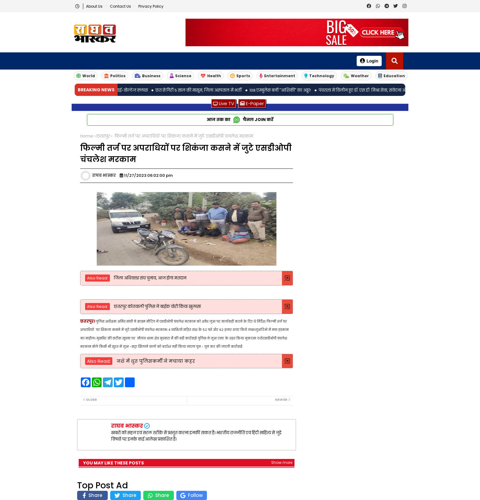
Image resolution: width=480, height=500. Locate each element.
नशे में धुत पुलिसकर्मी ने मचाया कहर (155, 361)
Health (211, 75)
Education (391, 75)
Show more (281, 462)
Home (86, 136)
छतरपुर (103, 136)
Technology (319, 75)
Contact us (121, 6)
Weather (356, 75)
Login (369, 60)
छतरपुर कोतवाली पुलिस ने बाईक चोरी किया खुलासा (157, 306)
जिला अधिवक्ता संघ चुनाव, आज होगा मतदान (149, 278)
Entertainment (277, 75)
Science (180, 75)
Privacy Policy (150, 6)
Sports (240, 75)
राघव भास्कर (127, 426)
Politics (115, 75)
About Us (94, 6)
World (85, 75)
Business (147, 75)
